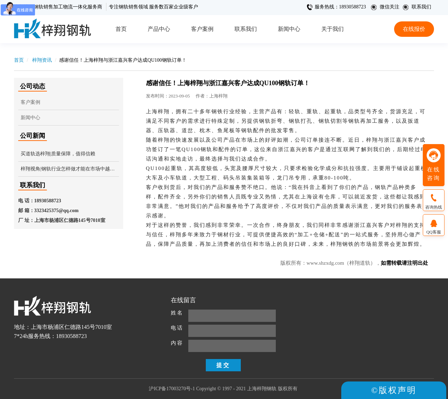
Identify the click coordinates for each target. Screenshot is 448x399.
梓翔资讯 (41, 60)
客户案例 (202, 29)
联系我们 (416, 6)
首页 (121, 29)
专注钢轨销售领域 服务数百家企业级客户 (153, 6)
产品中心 (159, 29)
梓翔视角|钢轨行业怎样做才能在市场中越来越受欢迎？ (70, 168)
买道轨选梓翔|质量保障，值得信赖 (58, 153)
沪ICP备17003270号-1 (172, 388)
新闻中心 (289, 29)
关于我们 (332, 29)
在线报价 (414, 29)
